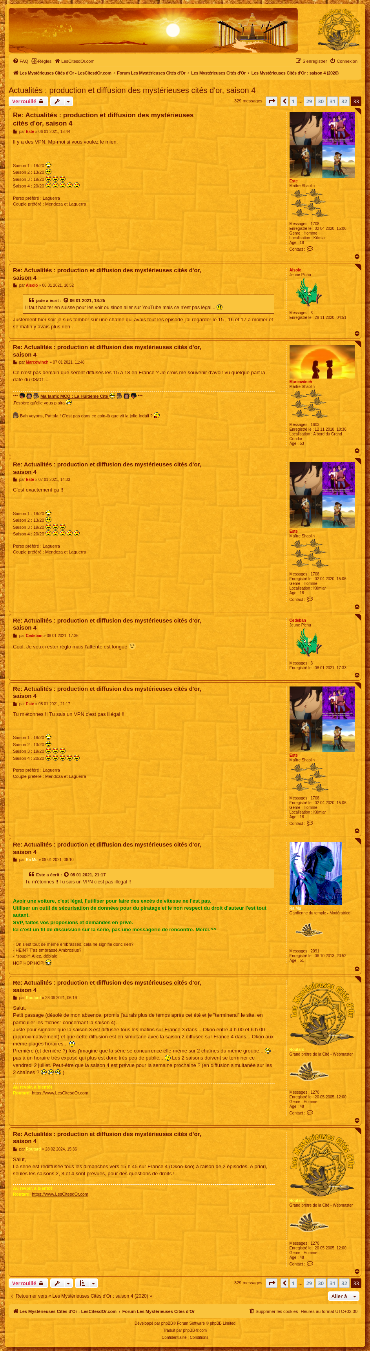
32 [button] (344, 101)
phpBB (167, 1323)
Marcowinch (301, 382)
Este (294, 181)
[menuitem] (20, 61)
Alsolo (296, 270)
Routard (297, 1049)
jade (40, 300)
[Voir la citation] (66, 300)
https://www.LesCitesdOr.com (60, 1093)
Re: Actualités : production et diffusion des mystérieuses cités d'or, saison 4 (103, 119)
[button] (271, 101)
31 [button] (332, 101)
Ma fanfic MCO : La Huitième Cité (77, 396)
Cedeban (298, 620)
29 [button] (309, 101)
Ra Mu (295, 908)
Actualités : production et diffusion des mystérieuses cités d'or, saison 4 (132, 90)
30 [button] (321, 101)
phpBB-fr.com (195, 1330)
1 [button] (293, 101)
